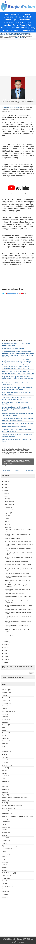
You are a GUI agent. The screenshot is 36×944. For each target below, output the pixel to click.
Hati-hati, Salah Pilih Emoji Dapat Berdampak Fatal (17, 423)
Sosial (3, 746)
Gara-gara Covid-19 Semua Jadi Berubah (16, 561)
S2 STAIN (4, 749)
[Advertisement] (18, 58)
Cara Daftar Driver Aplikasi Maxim (14, 593)
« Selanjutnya (6, 470)
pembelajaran (6, 813)
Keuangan (5, 741)
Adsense (4, 754)
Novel (3, 864)
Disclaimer (29, 938)
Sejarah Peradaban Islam (9, 846)
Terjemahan (5, 894)
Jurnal (3, 881)
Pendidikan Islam (6, 711)
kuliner (4, 762)
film (3, 735)
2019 (5, 641)
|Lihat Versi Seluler (21, 941)
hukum (4, 897)
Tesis (3, 778)
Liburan (4, 870)
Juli (6, 515)
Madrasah (4, 827)
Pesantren (5, 733)
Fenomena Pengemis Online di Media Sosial (15, 426)
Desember (8, 501)
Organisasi (5, 821)
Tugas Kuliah (5, 875)
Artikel (3, 757)
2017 (5, 647)
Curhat (4, 784)
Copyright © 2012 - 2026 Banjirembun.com (15, 938)
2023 (5, 490)
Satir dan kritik (6, 848)
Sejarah (4, 794)
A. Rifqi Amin (5, 878)
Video (3, 786)
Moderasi (4, 862)
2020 (5, 499)
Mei (6, 521)
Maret (7, 527)
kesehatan (5, 703)
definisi (4, 727)
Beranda (17, 470)
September (8, 510)
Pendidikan (5, 751)
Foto (3, 824)
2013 (5, 659)
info (3, 695)
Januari (7, 638)
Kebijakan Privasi (21, 939)
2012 (5, 662)
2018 (5, 644)
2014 (5, 656)
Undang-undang (6, 886)
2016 (5, 650)
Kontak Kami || (30, 939)
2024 (5, 487)
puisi (3, 714)
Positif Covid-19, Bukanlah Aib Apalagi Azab (17, 573)
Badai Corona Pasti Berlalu (12, 538)
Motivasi (4, 760)
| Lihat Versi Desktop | (18, 942)
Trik (3, 708)
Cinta (3, 716)
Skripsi (4, 773)
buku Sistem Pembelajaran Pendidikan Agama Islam (16, 816)
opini (3, 829)
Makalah (4, 811)
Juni (6, 518)
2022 (5, 493)
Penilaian (4, 854)
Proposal (4, 891)
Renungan (5, 698)
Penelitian (4, 832)
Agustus (7, 513)
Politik (3, 843)
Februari (7, 635)
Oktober (7, 507)
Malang (4, 781)
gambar (4, 867)
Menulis (4, 768)
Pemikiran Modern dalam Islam (10, 805)
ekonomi (4, 838)
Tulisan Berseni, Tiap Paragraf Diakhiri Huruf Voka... (19, 609)
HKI (3, 859)
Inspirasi (4, 776)
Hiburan (4, 719)
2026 (5, 481)
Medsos (4, 730)
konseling (4, 700)
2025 (5, 484)
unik (3, 770)
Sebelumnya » (30, 470)
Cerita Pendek (6, 765)
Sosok (3, 835)
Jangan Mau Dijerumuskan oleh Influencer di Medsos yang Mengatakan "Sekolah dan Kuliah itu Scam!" (17, 408)
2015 (5, 653)
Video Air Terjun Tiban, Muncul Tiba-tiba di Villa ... (18, 541)
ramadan (4, 800)
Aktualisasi (5, 690)
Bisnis (3, 803)
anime (3, 856)
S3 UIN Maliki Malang (8, 873)
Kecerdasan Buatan (7, 808)
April (6, 524)
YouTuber (4, 851)
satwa (3, 819)
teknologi (4, 722)
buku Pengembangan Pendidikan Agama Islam (15, 797)
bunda (3, 743)
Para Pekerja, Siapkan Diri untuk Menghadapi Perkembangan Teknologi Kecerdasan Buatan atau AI (17, 378)
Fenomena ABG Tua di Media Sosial (13, 348)
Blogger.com (12, 939)
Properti (4, 706)
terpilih (4, 792)
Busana (4, 889)
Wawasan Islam (6, 692)
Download (4, 840)
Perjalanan (5, 725)
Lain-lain (4, 883)
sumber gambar (21, 193)
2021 (5, 496)
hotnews (4, 789)
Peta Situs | (13, 941)
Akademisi (5, 738)
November (8, 504)
